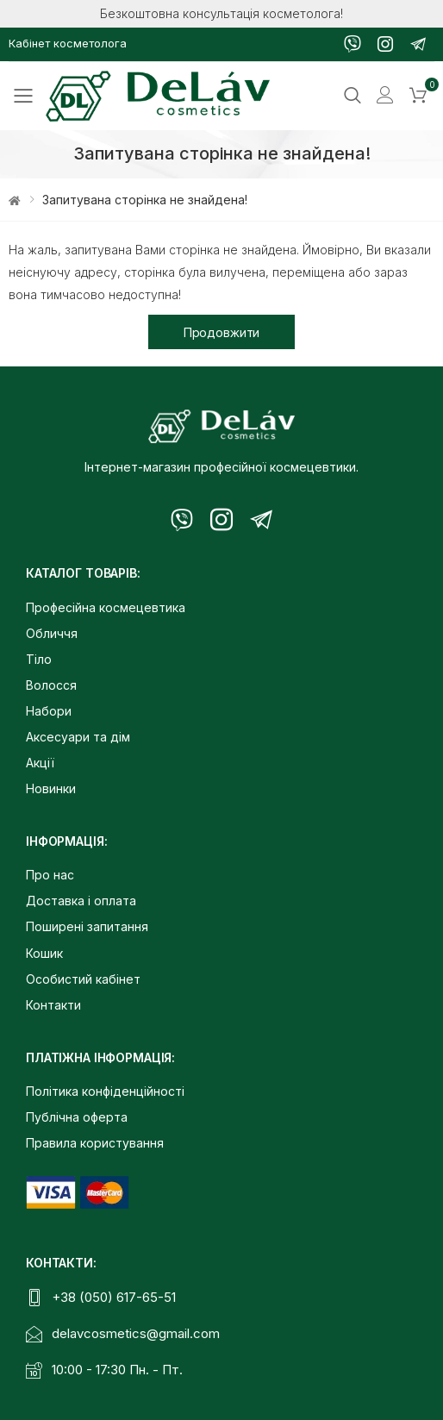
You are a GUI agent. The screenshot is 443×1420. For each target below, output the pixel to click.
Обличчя (52, 633)
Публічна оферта (77, 1117)
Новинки (51, 788)
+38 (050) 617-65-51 (114, 1297)
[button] (418, 96)
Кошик (44, 953)
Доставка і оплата (81, 900)
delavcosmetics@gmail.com (136, 1333)
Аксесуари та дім (78, 736)
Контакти (53, 1005)
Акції (40, 762)
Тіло (39, 659)
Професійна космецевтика (105, 607)
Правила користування (95, 1142)
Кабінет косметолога (68, 43)
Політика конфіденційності (105, 1091)
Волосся (51, 685)
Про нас (50, 874)
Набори (49, 711)
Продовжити (222, 332)
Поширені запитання (87, 926)
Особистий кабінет (83, 979)
